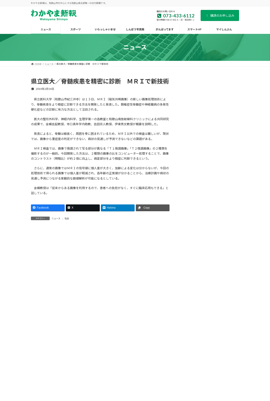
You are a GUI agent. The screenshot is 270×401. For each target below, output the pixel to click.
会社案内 (65, 360)
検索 (229, 80)
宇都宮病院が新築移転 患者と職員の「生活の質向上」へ (222, 243)
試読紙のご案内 (106, 360)
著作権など (203, 360)
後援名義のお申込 (156, 360)
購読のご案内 (84, 360)
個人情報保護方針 (181, 360)
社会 (66, 218)
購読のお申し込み (219, 15)
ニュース (56, 218)
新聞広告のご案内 (131, 360)
